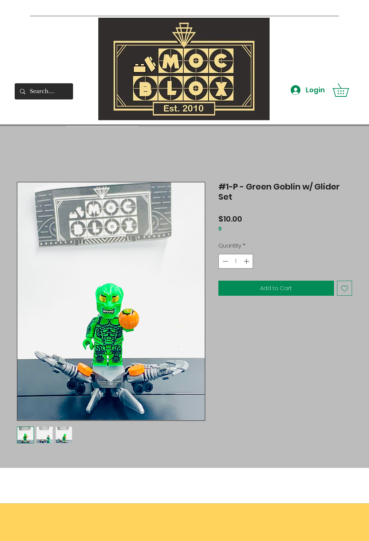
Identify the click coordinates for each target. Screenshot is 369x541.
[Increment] (247, 261)
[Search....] (43, 91)
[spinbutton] (236, 261)
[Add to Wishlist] (344, 288)
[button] (347, 90)
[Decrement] (225, 261)
